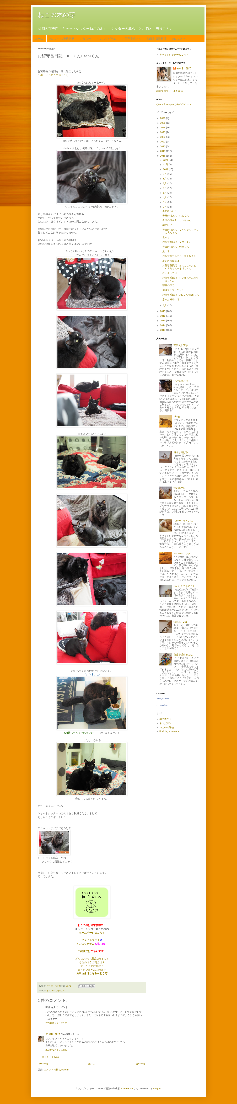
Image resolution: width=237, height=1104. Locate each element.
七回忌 (166, 237)
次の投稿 (43, 1064)
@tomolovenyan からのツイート (173, 104)
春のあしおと (169, 211)
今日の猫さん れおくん (175, 215)
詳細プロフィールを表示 (169, 91)
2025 (163, 122)
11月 (166, 164)
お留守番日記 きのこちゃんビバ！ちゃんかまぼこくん (179, 267)
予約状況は (84, 951)
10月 (166, 169)
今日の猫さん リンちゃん (176, 220)
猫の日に (167, 225)
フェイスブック (91, 939)
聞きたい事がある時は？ (92, 969)
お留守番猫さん (131, 38)
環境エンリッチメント (174, 290)
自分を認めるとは (183, 654)
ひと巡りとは (181, 381)
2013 (163, 330)
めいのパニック (182, 553)
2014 (163, 325)
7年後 (177, 416)
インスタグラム (106, 38)
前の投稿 (140, 1064)
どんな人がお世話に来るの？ (92, 958)
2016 (163, 315)
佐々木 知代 (52, 1034)
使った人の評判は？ (92, 965)
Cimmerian (127, 1088)
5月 (165, 192)
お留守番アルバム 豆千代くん (179, 256)
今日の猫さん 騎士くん (175, 246)
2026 (163, 118)
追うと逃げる (181, 452)
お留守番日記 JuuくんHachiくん (180, 294)
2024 (163, 127)
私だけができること (184, 586)
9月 (165, 174)
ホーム (39, 38)
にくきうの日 (169, 273)
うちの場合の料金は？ (92, 962)
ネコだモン (165, 723)
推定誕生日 (180, 488)
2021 (163, 141)
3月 (165, 202)
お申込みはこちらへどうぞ (91, 973)
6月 (165, 188)
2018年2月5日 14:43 (56, 1049)
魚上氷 (166, 251)
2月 (165, 206)
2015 (163, 320)
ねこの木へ (179, 38)
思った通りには (170, 299)
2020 (163, 146)
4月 (165, 197)
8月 (165, 178)
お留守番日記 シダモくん (176, 242)
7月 (165, 183)
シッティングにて (56, 990)
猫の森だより (166, 719)
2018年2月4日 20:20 (56, 1023)
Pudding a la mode (169, 731)
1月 (165, 305)
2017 (163, 311)
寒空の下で (168, 285)
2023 (163, 132)
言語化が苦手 (181, 345)
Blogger (157, 1088)
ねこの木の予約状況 (61, 38)
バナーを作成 (162, 705)
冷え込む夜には (170, 260)
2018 (163, 155)
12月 (166, 159)
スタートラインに (183, 520)
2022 (163, 137)
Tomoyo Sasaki (162, 699)
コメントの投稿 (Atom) (56, 1069)
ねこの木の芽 (57, 14)
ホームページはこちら (92, 932)
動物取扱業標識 (156, 38)
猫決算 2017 (181, 621)
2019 (163, 151)
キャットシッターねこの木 (173, 54)
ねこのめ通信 (166, 727)
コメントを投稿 (50, 1056)
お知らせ (85, 38)
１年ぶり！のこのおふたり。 (54, 75)
